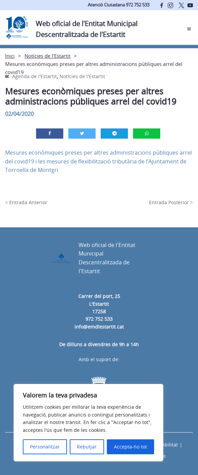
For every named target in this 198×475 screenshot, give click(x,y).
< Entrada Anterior (26, 202)
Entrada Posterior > (171, 202)
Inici (10, 55)
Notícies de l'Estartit (47, 55)
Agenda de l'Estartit (34, 76)
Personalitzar (45, 446)
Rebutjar (87, 446)
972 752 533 (99, 319)
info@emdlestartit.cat (99, 326)
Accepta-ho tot (130, 446)
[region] (88, 422)
